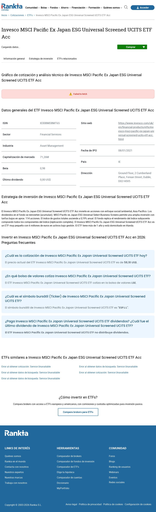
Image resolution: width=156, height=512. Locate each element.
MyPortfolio (63, 488)
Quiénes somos (13, 456)
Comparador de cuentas (69, 477)
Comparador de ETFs (68, 466)
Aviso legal (71, 504)
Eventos (113, 477)
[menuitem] (32, 8)
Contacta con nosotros (17, 466)
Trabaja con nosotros (16, 482)
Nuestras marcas (14, 477)
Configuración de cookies (138, 504)
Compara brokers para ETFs (78, 412)
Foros (112, 456)
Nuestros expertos (14, 472)
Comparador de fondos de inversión (75, 461)
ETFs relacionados (67, 58)
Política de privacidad (90, 504)
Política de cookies (113, 504)
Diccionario (63, 482)
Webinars (114, 472)
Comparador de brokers (69, 456)
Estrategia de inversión (41, 58)
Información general (14, 58)
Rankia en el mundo (15, 461)
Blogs (112, 461)
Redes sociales (117, 482)
